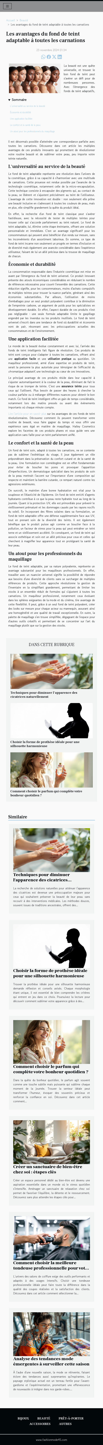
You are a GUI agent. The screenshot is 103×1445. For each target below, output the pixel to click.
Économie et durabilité (20, 112)
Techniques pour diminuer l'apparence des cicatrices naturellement (43, 695)
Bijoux (23, 1418)
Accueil (10, 20)
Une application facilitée (21, 118)
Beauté (24, 20)
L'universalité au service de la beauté (27, 106)
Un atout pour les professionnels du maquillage (32, 131)
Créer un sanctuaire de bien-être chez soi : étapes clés (47, 1169)
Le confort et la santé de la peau (25, 125)
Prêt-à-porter (71, 1418)
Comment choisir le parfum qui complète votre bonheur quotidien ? (46, 793)
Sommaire (19, 99)
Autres (65, 1424)
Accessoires (40, 1424)
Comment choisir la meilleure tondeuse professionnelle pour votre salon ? (51, 1268)
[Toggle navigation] (7, 6)
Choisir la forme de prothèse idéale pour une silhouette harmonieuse (45, 744)
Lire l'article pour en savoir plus (27, 414)
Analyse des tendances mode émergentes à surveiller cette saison (51, 1361)
